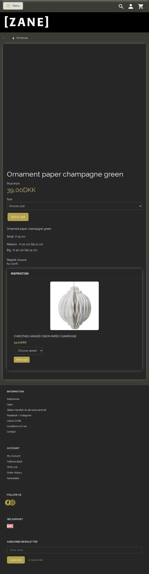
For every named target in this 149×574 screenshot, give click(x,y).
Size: (10, 199)
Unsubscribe (35, 559)
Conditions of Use (17, 426)
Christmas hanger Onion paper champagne (45, 336)
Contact (11, 431)
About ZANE (14, 420)
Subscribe (16, 559)
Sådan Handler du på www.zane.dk (26, 409)
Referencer (13, 399)
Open (10, 404)
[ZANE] (26, 22)
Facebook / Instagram (19, 415)
